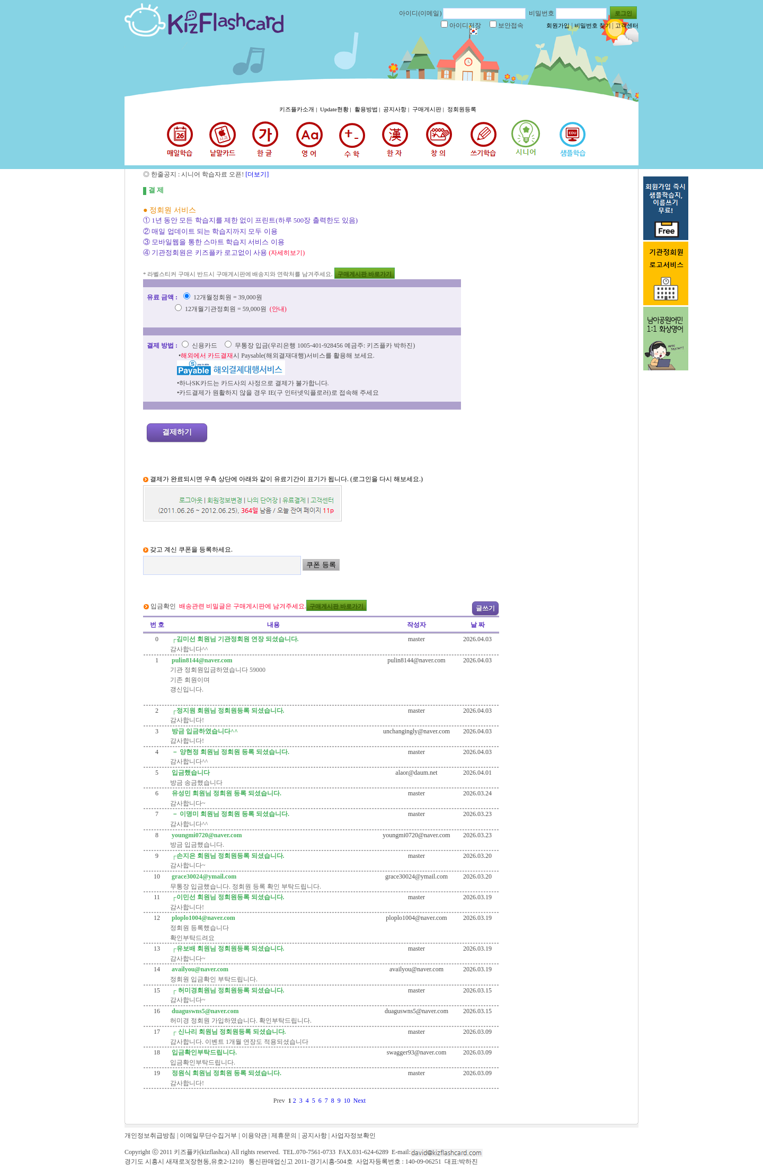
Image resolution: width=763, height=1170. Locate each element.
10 (348, 1100)
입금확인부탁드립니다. (203, 1052)
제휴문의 (284, 1135)
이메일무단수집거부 (208, 1135)
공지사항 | (397, 109)
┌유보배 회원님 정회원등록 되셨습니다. (227, 948)
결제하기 (177, 432)
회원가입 (558, 25)
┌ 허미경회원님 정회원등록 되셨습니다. (227, 990)
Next (361, 1100)
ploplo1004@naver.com (202, 917)
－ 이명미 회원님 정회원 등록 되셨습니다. (229, 814)
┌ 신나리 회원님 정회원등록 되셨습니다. (228, 1031)
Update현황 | (336, 109)
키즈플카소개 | (298, 109)
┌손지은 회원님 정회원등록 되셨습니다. (227, 855)
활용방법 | (368, 109)
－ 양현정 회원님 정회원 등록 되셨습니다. (229, 752)
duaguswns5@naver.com (204, 1011)
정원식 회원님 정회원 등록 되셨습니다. (225, 1073)
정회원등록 (461, 109)
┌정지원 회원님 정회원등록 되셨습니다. (227, 710)
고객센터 (626, 25)
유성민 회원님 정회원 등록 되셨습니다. (225, 793)
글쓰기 (485, 608)
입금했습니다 (190, 772)
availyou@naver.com (199, 969)
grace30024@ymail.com (203, 876)
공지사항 (314, 1135)
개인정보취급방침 (150, 1135)
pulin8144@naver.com (201, 660)
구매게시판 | (429, 109)
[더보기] (256, 174)
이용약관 (254, 1135)
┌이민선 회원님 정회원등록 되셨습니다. (227, 897)
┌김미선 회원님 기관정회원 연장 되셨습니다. (234, 639)
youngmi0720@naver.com (206, 835)
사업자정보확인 (353, 1135)
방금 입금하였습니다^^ (204, 731)
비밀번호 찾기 (592, 25)
